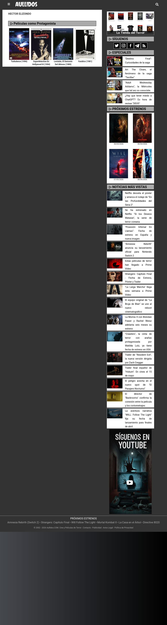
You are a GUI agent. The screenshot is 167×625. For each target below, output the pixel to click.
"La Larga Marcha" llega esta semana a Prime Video (138, 291)
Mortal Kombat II (107, 522)
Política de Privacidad (123, 528)
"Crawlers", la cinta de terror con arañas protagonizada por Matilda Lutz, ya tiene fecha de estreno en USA (138, 342)
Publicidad (96, 528)
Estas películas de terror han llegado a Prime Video (138, 265)
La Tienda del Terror (130, 33)
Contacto (87, 528)
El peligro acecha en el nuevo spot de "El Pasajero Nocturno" (138, 385)
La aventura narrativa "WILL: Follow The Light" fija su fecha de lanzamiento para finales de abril (138, 419)
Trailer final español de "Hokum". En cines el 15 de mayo (138, 372)
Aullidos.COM (53, 528)
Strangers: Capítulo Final (55, 522)
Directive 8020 (151, 522)
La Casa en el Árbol (130, 522)
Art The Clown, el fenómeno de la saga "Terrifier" (138, 73)
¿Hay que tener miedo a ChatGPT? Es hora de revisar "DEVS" (138, 99)
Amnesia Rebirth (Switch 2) (23, 522)
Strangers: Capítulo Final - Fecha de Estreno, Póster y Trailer (138, 278)
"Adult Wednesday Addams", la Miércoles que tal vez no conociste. (138, 86)
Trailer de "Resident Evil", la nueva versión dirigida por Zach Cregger (138, 358)
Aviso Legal (108, 528)
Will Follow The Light (83, 522)
